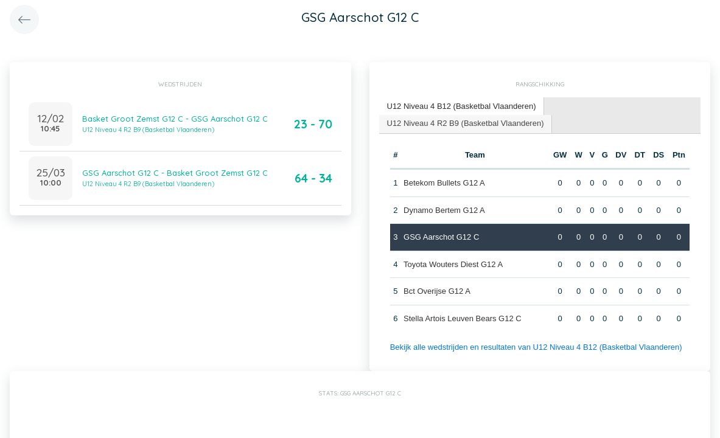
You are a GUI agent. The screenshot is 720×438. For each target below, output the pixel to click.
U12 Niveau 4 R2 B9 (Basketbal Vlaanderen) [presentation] (465, 123)
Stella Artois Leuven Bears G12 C (463, 318)
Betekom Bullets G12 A (444, 182)
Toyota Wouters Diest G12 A (453, 264)
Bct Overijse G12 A (437, 291)
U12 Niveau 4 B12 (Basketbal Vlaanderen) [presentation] (461, 106)
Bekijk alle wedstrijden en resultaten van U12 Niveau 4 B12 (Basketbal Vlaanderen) (536, 347)
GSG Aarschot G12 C (441, 237)
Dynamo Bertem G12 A (444, 210)
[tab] (462, 106)
